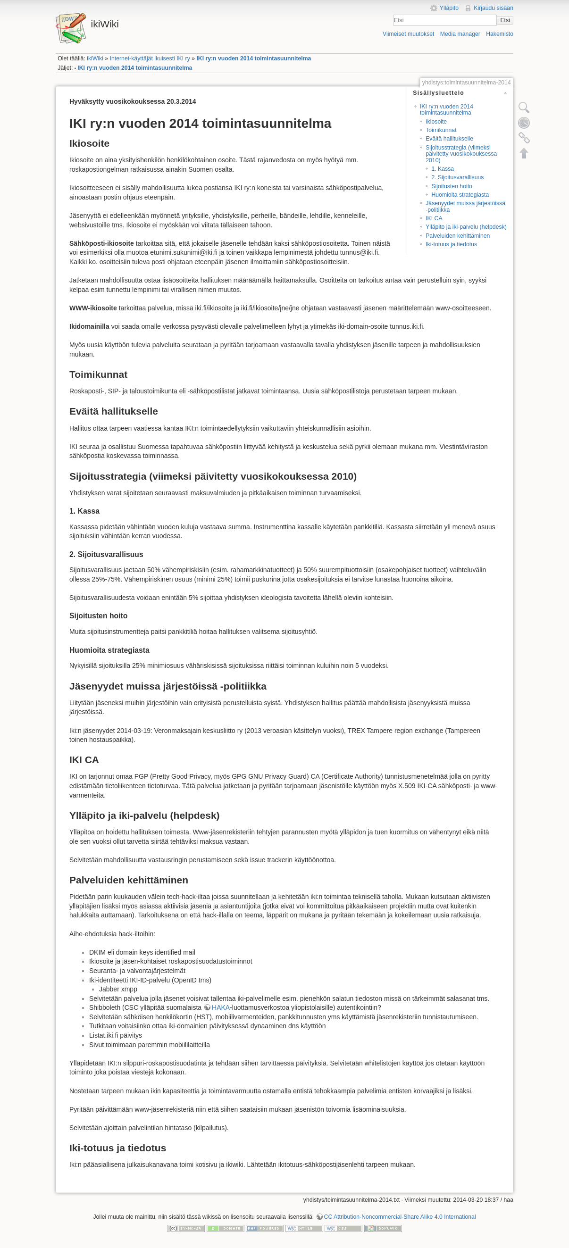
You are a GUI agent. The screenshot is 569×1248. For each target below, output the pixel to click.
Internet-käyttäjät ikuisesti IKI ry (150, 58)
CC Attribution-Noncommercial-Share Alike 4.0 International (400, 1217)
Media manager (460, 34)
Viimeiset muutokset (408, 34)
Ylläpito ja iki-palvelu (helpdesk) (466, 227)
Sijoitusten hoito (451, 186)
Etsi (505, 20)
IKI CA (434, 218)
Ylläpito (449, 8)
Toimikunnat (441, 130)
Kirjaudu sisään (493, 8)
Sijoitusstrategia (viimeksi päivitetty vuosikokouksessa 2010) (461, 154)
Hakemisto (499, 34)
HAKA (221, 1007)
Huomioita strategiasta (460, 194)
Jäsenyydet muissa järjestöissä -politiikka (465, 206)
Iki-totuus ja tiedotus (451, 244)
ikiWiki (95, 58)
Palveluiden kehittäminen (458, 236)
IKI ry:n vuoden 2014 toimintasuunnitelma (253, 58)
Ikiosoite (436, 121)
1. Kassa (442, 169)
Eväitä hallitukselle (449, 138)
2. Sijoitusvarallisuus (457, 177)
